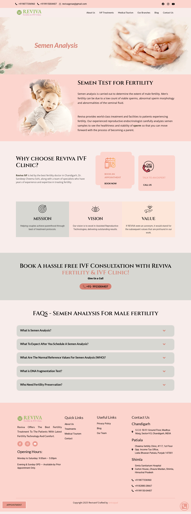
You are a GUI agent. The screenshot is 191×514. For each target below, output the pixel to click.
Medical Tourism (125, 12)
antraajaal (113, 503)
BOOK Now (111, 183)
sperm (137, 125)
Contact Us (168, 12)
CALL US (147, 185)
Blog (157, 12)
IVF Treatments (106, 12)
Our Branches (143, 12)
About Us (90, 12)
